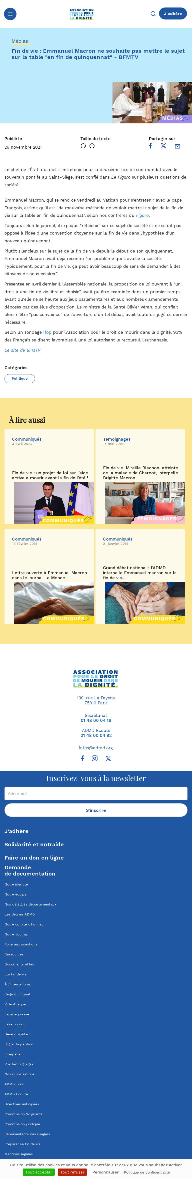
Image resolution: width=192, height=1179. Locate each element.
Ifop (47, 332)
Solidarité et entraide (34, 844)
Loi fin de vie (15, 974)
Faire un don (15, 1024)
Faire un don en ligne (34, 858)
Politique (20, 378)
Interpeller (13, 1054)
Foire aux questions (20, 944)
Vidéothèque (15, 1004)
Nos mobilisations (19, 1074)
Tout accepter (38, 1172)
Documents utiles (19, 964)
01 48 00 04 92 (96, 735)
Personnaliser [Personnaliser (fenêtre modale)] (105, 1172)
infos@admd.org (96, 747)
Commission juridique (22, 1124)
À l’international (17, 984)
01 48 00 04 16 (96, 720)
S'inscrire (96, 810)
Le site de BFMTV (22, 350)
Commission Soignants (23, 1114)
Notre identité (16, 884)
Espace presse (16, 1014)
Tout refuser (72, 1172)
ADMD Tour (14, 1084)
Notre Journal (16, 934)
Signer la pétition (18, 1044)
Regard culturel (17, 994)
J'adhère (173, 13)
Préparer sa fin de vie (22, 1144)
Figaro (142, 215)
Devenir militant (17, 1034)
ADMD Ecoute (16, 1094)
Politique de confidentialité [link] (147, 1172)
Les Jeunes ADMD (19, 914)
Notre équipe (15, 894)
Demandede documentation (30, 870)
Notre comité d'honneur (24, 924)
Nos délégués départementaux (30, 904)
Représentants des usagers (27, 1134)
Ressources (14, 954)
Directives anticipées (21, 1104)
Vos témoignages (18, 1064)
